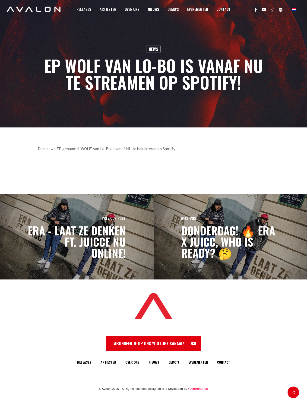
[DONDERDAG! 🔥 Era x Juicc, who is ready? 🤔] (230, 236)
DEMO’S (173, 362)
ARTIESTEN (108, 362)
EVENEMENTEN (198, 362)
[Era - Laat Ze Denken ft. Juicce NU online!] (77, 236)
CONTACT (223, 362)
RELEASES (84, 362)
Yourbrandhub (198, 389)
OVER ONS (132, 362)
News (153, 49)
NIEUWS (154, 362)
